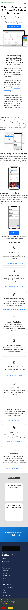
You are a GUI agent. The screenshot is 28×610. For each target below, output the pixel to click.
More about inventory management (14, 310)
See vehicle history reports (14, 375)
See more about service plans (14, 286)
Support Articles (8, 587)
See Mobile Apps (14, 420)
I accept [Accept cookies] (11, 607)
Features (5, 570)
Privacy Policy (7, 595)
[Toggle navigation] (25, 2)
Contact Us (6, 581)
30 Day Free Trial (14, 27)
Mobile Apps (7, 575)
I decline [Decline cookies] (3, 607)
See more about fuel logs (14, 441)
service (20, 107)
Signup (5, 590)
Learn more (4, 604)
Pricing (5, 573)
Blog (4, 578)
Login (4, 592)
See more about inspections (14, 468)
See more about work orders (14, 263)
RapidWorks (5, 555)
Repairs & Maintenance (9, 564)
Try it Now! (14, 233)
